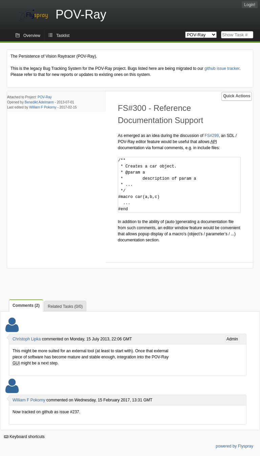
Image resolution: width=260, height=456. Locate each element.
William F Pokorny (43, 107)
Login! (249, 4)
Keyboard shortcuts (24, 436)
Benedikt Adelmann (39, 102)
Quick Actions (236, 96)
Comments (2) (26, 305)
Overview (31, 35)
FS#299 (211, 135)
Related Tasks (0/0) (65, 306)
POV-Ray (45, 97)
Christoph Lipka (27, 339)
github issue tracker (221, 68)
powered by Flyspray (234, 446)
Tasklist (62, 35)
